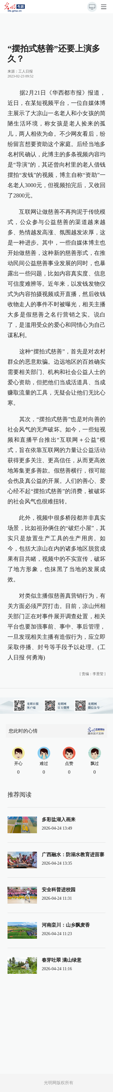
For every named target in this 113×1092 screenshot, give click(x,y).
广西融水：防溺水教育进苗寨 (73, 854)
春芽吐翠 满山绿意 (61, 960)
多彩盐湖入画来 (58, 819)
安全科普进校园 (58, 889)
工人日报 (25, 71)
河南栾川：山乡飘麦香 (66, 925)
